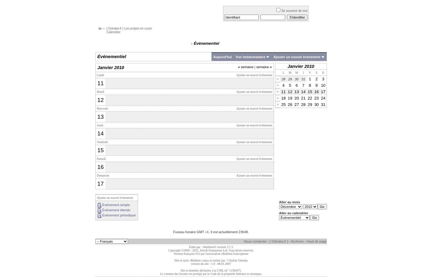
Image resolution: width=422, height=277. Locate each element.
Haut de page (317, 241)
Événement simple (116, 205)
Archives (297, 241)
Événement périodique (119, 215)
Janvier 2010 (300, 66)
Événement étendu (116, 210)
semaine (246, 67)
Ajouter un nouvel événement (296, 57)
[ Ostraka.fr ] (115, 28)
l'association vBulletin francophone (226, 253)
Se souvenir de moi (291, 10)
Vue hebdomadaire (250, 57)
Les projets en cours (138, 28)
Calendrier (114, 32)
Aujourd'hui (222, 57)
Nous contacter (255, 241)
